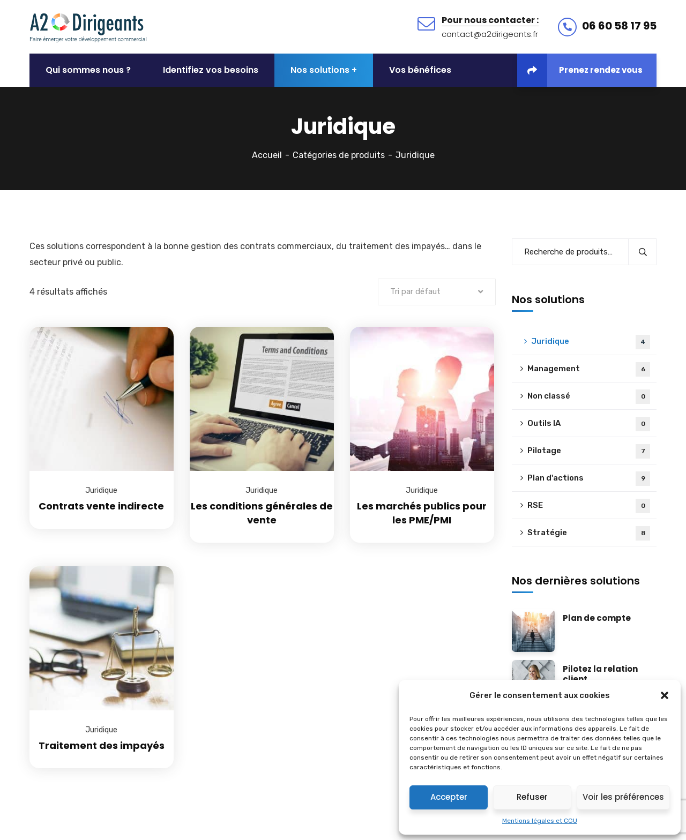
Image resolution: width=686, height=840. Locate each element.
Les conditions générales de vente (262, 513)
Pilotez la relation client (600, 674)
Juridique (101, 490)
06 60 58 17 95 (619, 25)
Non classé (588, 396)
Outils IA (588, 424)
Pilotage (588, 451)
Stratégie (588, 533)
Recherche (642, 251)
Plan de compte (597, 618)
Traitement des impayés (102, 745)
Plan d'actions (588, 478)
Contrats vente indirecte (101, 506)
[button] (664, 695)
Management (588, 369)
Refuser (532, 796)
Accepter (448, 796)
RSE (588, 506)
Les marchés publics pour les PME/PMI (422, 513)
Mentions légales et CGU (539, 820)
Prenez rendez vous (580, 70)
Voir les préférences (623, 796)
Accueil (267, 155)
